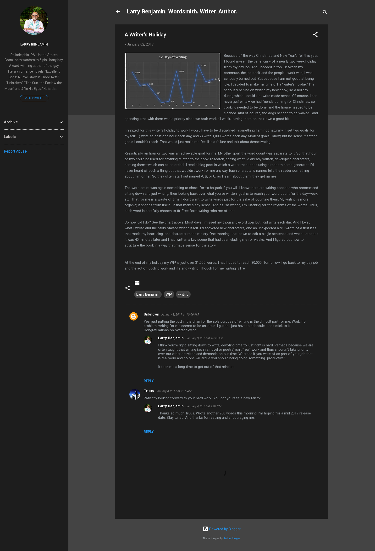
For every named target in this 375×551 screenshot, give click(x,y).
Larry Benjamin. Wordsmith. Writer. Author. (182, 11)
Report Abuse (15, 151)
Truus (149, 391)
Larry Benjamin (148, 294)
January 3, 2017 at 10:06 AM (180, 314)
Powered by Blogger (222, 529)
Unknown (151, 314)
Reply (149, 381)
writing (183, 294)
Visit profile (34, 98)
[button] (315, 35)
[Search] (325, 13)
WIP (169, 294)
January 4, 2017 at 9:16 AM (174, 391)
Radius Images (231, 538)
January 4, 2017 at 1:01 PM (203, 406)
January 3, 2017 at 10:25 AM (204, 338)
